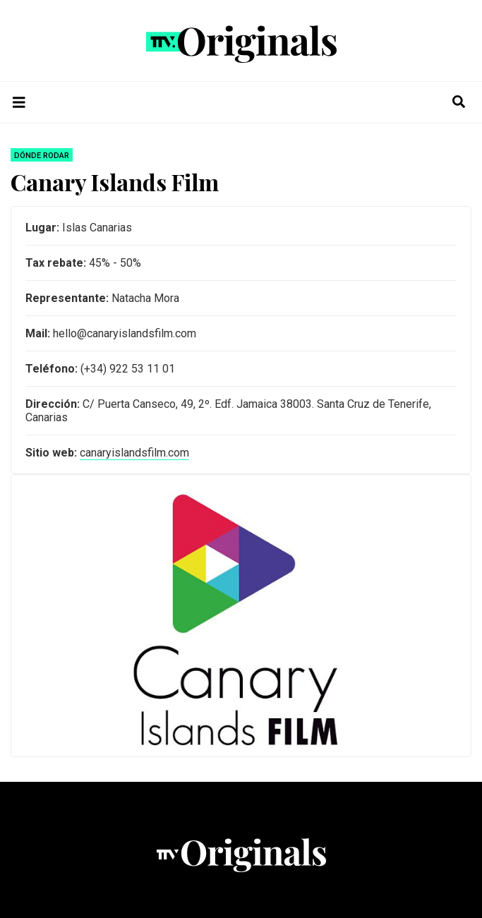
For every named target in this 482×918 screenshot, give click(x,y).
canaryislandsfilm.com (134, 452)
